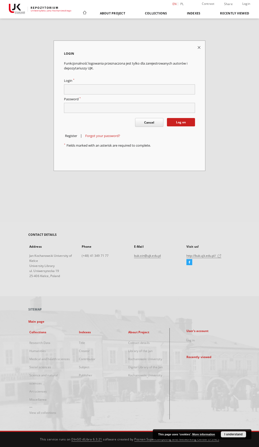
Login (246, 4)
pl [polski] (182, 4)
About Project (112, 13)
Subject (84, 367)
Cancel (149, 122)
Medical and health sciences (49, 359)
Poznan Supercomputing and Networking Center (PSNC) (176, 439)
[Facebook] (189, 262)
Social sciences (40, 367)
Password (72, 99)
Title (82, 343)
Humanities (37, 351)
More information (203, 434)
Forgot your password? (102, 136)
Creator (84, 351)
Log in (190, 340)
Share (228, 4)
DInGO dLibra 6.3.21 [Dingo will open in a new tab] (86, 439)
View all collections (42, 413)
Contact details (139, 343)
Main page (36, 321)
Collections (156, 13)
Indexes (194, 13)
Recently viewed (234, 13)
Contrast (208, 4)
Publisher (85, 375)
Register (71, 136)
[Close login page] (199, 47)
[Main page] (84, 13)
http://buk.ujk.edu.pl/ (203, 256)
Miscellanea (38, 399)
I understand (233, 434)
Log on (181, 122)
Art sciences (38, 391)
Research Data (40, 343)
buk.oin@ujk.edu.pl (147, 256)
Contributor (87, 359)
